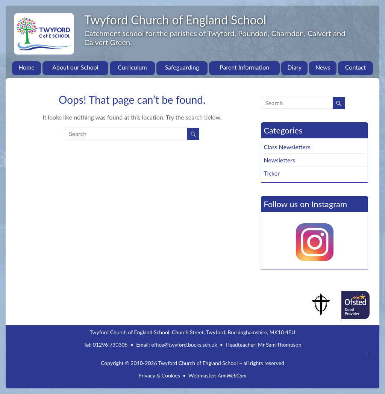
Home (26, 67)
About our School (75, 67)
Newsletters (279, 160)
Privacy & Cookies (159, 375)
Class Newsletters (287, 146)
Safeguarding (182, 67)
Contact (355, 67)
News (322, 67)
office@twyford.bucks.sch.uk (184, 344)
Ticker (272, 173)
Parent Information (244, 67)
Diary (294, 67)
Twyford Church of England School (175, 19)
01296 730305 (110, 344)
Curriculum (132, 67)
